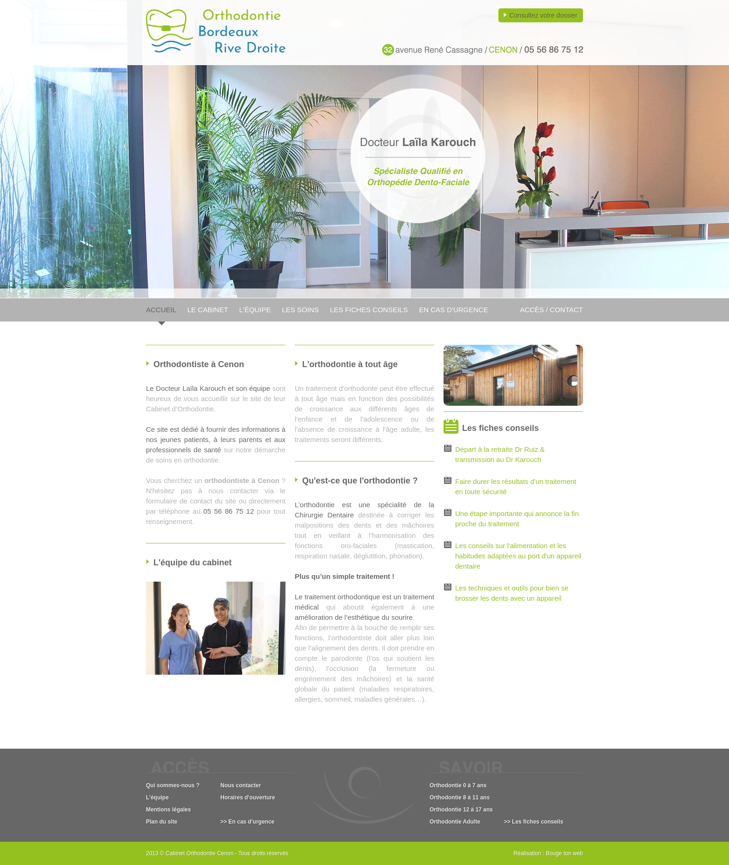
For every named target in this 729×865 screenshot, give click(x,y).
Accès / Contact (551, 310)
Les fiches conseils (369, 310)
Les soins (300, 310)
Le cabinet (207, 310)
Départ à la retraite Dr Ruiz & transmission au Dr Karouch (500, 454)
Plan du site (161, 821)
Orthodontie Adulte (455, 821)
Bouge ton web (564, 853)
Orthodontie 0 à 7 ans (458, 785)
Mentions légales (168, 809)
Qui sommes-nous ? (172, 785)
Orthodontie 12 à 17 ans (461, 809)
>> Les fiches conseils (533, 821)
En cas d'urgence (453, 310)
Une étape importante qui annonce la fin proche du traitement (517, 519)
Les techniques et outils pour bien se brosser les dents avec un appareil (512, 593)
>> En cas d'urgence (247, 821)
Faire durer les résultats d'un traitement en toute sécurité (515, 486)
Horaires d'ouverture (247, 797)
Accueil (161, 310)
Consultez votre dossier (543, 15)
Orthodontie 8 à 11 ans (460, 797)
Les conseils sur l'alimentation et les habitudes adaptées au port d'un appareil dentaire (518, 556)
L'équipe (255, 310)
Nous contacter (240, 785)
